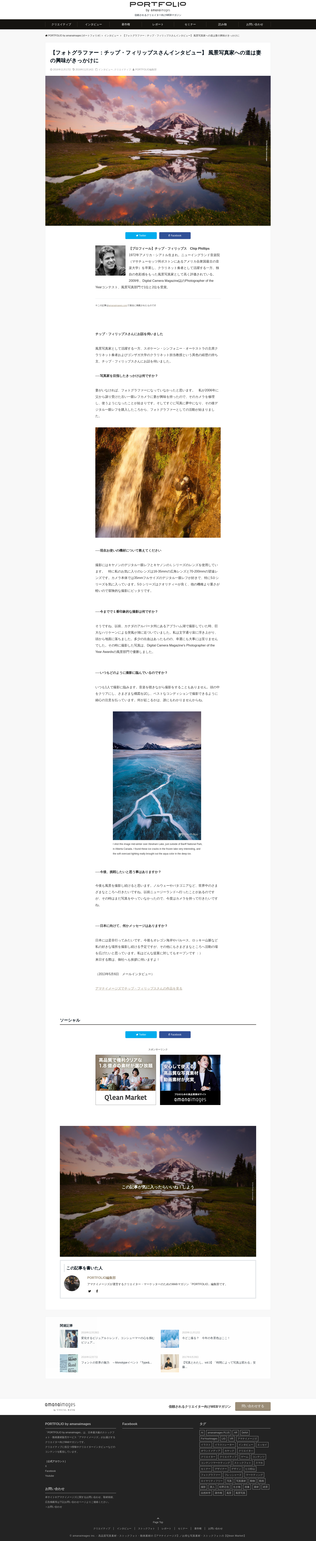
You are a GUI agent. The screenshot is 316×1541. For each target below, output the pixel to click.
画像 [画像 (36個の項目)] (247, 1487)
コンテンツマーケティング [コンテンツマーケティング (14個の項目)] (215, 1462)
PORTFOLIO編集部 (145, 69)
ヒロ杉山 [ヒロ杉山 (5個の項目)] (250, 1468)
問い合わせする (253, 1406)
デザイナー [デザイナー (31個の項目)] (221, 1468)
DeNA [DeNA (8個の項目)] (245, 1432)
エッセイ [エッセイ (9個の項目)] (262, 1444)
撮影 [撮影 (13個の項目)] (203, 1487)
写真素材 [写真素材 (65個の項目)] (241, 1480)
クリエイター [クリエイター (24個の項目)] (208, 1456)
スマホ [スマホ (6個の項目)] (259, 1462)
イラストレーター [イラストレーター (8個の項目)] (224, 1444)
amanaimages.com (118, 305)
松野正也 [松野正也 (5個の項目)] (224, 1487)
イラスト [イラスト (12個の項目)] (206, 1444)
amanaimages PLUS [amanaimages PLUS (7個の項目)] (219, 1432)
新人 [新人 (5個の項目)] (212, 1487)
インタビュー (93, 24)
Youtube (49, 1475)
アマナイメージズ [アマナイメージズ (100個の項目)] (247, 1438)
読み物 (222, 24)
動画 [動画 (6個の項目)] (261, 1480)
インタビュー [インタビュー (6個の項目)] (246, 1444)
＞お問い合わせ (53, 1506)
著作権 (126, 24)
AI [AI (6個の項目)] (202, 1432)
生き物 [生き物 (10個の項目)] (236, 1487)
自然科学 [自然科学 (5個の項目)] (206, 1493)
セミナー (190, 24)
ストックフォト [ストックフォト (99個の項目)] (242, 1462)
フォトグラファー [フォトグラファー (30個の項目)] (210, 1474)
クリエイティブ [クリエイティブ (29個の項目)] (228, 1456)
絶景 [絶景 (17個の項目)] (265, 1487)
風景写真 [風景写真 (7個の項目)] (240, 1493)
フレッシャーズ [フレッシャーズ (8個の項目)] (233, 1474)
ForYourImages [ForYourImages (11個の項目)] (209, 1438)
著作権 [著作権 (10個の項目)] (218, 1493)
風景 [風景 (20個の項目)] (229, 1493)
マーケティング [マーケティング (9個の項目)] (254, 1474)
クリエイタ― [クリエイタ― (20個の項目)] (246, 1450)
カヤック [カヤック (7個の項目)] (229, 1450)
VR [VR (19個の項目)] (231, 1438)
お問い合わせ (254, 24)
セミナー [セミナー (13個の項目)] (206, 1468)
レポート (158, 24)
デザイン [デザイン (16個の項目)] (236, 1468)
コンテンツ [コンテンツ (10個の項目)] (259, 1456)
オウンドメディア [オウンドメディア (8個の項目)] (210, 1450)
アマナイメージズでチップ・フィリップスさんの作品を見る (138, 988)
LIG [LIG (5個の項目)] (224, 1438)
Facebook (50, 1471)
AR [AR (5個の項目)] (235, 1432)
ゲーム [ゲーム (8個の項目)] (244, 1456)
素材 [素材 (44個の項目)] (256, 1487)
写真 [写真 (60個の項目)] (229, 1480)
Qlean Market (235, 1535)
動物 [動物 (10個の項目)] (252, 1480)
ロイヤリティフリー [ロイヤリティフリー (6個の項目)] (212, 1480)
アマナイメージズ (166, 1535)
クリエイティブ (61, 24)
